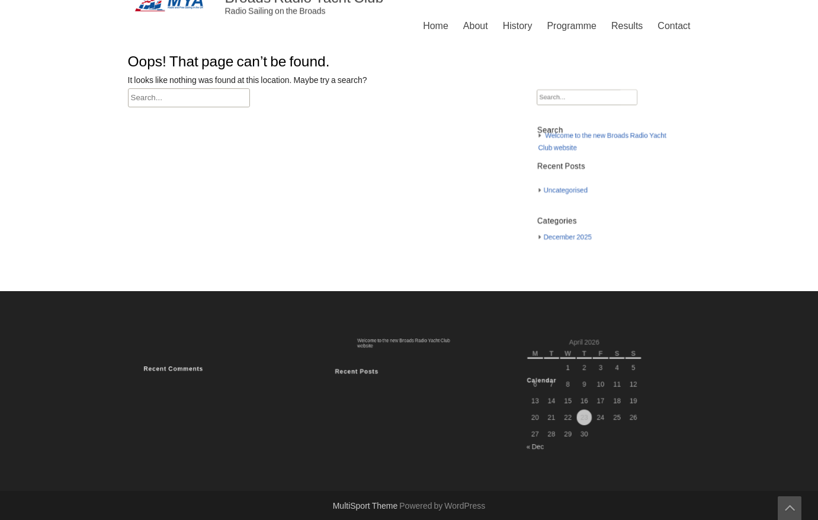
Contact (673, 26)
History (517, 26)
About (475, 26)
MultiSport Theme (366, 506)
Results (627, 26)
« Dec (543, 440)
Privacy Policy (528, 260)
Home (435, 26)
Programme (571, 26)
